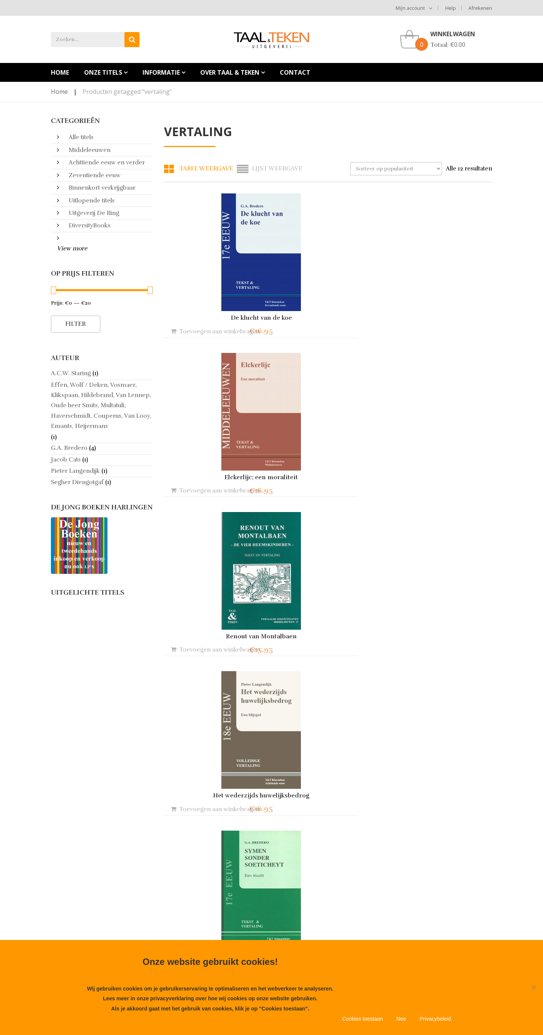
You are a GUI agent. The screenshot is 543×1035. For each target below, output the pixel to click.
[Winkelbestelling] (396, 168)
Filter (75, 324)
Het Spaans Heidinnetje (441, 477)
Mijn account (410, 8)
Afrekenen (480, 8)
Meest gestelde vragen (82, 936)
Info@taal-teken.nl (324, 925)
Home (59, 91)
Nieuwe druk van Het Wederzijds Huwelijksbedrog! (210, 925)
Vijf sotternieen (215, 636)
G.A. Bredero (69, 448)
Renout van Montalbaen (441, 318)
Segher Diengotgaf (77, 482)
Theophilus (441, 636)
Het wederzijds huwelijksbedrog (215, 477)
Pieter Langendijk (75, 471)
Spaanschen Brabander (328, 598)
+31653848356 (327, 936)
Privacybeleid (435, 1019)
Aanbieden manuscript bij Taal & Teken (97, 919)
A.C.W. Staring (71, 373)
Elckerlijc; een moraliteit (328, 318)
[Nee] (533, 987)
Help (450, 8)
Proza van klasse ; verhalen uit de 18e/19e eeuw (328, 798)
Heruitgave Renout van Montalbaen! (214, 904)
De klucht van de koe (214, 318)
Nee (401, 1019)
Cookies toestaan (362, 1019)
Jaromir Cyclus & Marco (441, 795)
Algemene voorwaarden (85, 902)
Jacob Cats (66, 459)
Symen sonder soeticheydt (328, 477)
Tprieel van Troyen (215, 795)
